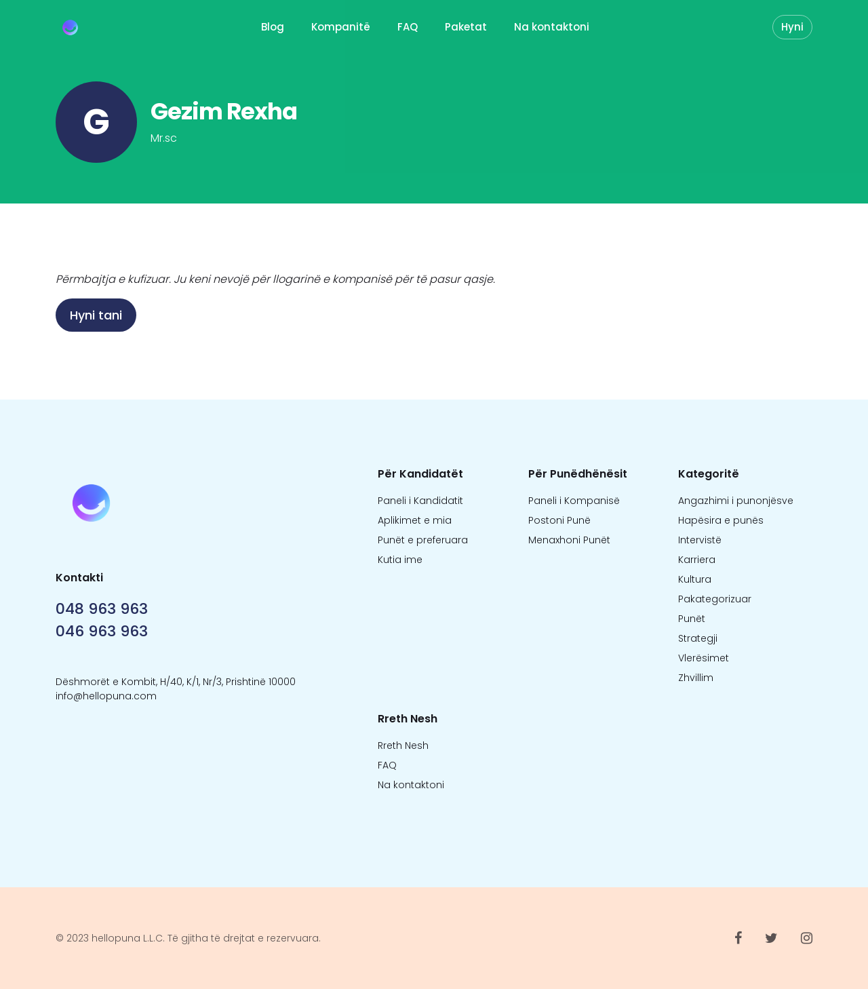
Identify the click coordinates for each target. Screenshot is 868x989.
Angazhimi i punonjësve (735, 500)
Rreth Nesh (403, 745)
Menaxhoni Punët (569, 540)
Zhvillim (695, 677)
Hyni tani (96, 315)
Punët (691, 618)
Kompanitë (340, 27)
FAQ (407, 27)
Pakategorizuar (714, 599)
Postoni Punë (559, 520)
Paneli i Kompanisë (574, 500)
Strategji (697, 638)
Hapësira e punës (721, 520)
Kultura (694, 579)
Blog (272, 27)
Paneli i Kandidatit (420, 500)
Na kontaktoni (551, 27)
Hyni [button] (792, 27)
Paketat (466, 27)
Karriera (696, 559)
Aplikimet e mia (415, 520)
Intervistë (700, 540)
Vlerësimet (703, 658)
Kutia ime (400, 559)
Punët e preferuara (423, 540)
